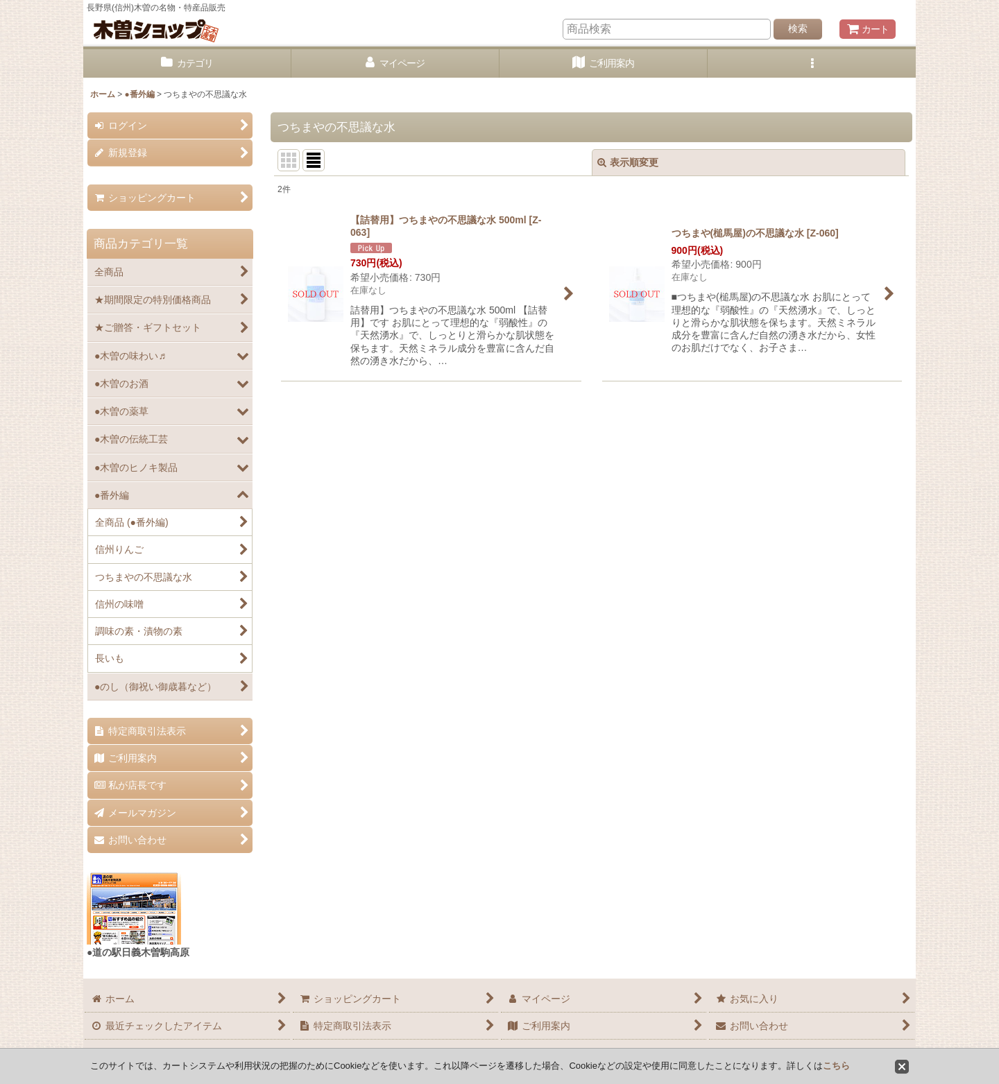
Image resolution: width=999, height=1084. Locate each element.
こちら (836, 1065)
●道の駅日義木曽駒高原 (138, 952)
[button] (812, 63)
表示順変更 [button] (627, 162)
